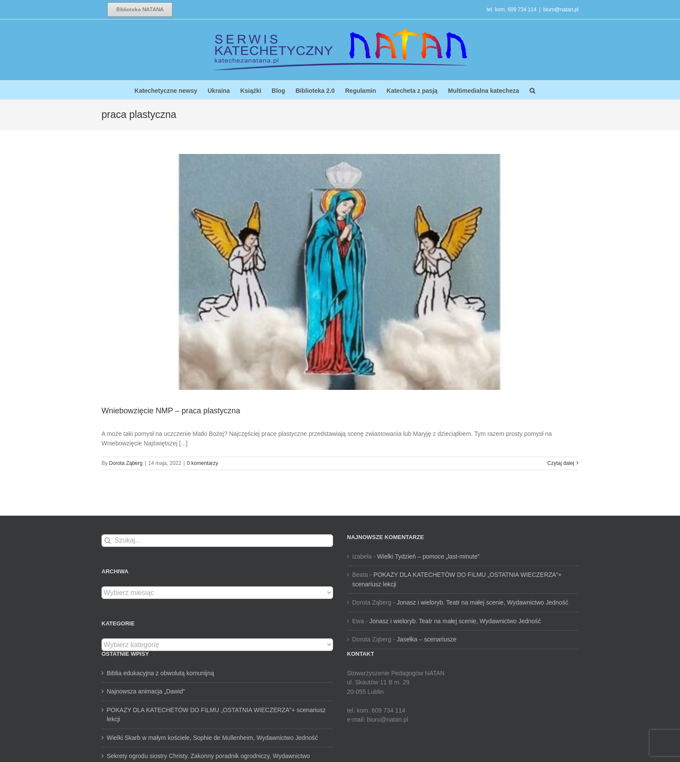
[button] (532, 90)
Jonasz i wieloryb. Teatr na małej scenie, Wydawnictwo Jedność (483, 602)
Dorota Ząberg (125, 463)
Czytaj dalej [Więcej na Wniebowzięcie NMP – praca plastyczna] (560, 463)
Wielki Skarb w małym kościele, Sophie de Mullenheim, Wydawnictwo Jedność (212, 737)
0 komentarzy (202, 463)
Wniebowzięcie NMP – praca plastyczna (170, 410)
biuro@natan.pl (561, 10)
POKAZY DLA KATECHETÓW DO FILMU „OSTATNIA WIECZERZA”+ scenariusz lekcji (216, 714)
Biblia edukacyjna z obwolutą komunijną (160, 673)
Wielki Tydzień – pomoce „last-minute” (428, 556)
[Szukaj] (107, 540)
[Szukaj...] (217, 540)
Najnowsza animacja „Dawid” (146, 691)
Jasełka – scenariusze (427, 639)
